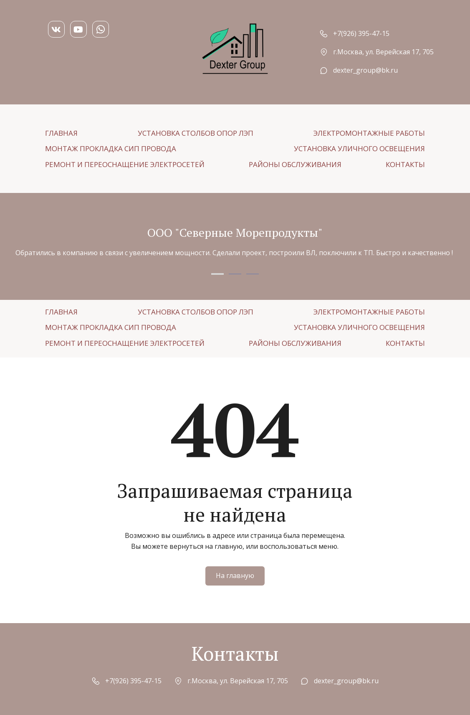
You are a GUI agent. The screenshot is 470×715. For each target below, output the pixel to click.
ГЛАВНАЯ (61, 133)
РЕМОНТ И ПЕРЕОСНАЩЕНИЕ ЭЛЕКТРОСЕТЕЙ (125, 164)
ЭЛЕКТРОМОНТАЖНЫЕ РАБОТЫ (369, 133)
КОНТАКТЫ (405, 164)
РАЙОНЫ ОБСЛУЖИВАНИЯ (295, 164)
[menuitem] (61, 133)
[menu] (235, 148)
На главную (235, 575)
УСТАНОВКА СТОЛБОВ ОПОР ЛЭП (195, 133)
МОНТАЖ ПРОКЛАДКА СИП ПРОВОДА (110, 148)
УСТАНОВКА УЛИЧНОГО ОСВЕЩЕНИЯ (359, 148)
